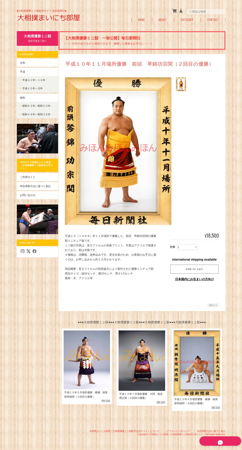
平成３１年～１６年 (33, 79)
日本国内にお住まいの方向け (194, 279)
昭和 (22, 97)
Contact (213, 20)
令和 (22, 62)
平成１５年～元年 (32, 88)
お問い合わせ (27, 193)
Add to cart (194, 269)
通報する (213, 305)
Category (187, 20)
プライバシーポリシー (178, 430)
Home (141, 20)
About (163, 20)
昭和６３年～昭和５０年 (36, 105)
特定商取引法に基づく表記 (35, 183)
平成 (22, 71)
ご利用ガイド (27, 174)
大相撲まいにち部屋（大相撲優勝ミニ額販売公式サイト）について (124, 430)
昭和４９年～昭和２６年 (36, 114)
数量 (172, 246)
